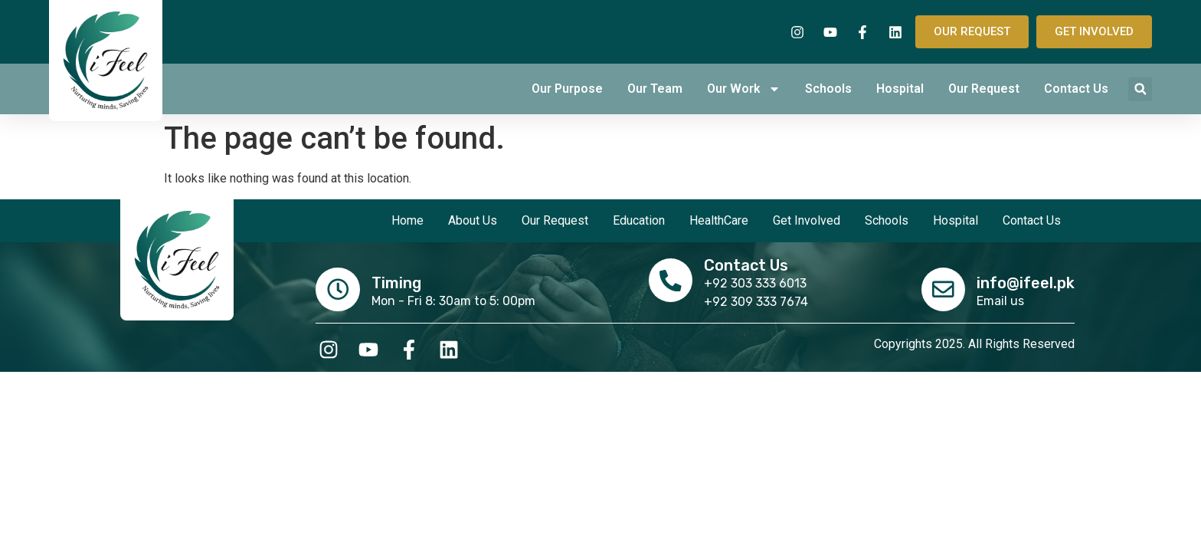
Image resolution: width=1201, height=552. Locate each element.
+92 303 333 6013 (756, 283)
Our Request (983, 88)
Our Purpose (567, 88)
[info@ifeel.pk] (942, 288)
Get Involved (806, 220)
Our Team (654, 88)
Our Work (743, 89)
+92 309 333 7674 (757, 301)
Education (639, 220)
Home (407, 220)
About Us (472, 220)
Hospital (900, 88)
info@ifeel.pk (1026, 282)
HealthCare (718, 220)
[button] (1140, 89)
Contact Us (1076, 88)
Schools (828, 88)
